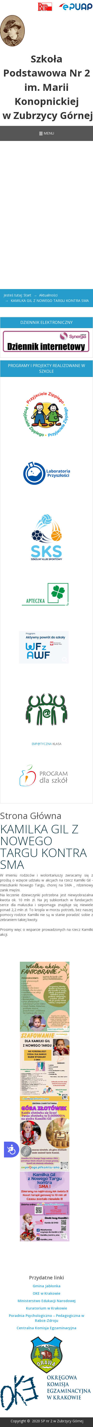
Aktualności (48, 295)
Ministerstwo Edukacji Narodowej (47, 1300)
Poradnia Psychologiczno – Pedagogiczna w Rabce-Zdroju (46, 1318)
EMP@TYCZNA (42, 744)
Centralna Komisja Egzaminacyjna (46, 1328)
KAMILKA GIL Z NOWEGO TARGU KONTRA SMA (43, 846)
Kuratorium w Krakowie (46, 1308)
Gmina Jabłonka (47, 1286)
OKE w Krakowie (46, 1293)
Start (27, 295)
